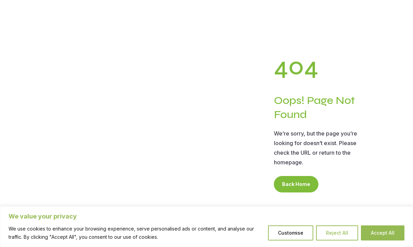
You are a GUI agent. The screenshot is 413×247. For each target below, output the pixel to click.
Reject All (337, 233)
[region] (206, 226)
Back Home (296, 184)
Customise (290, 233)
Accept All (382, 233)
